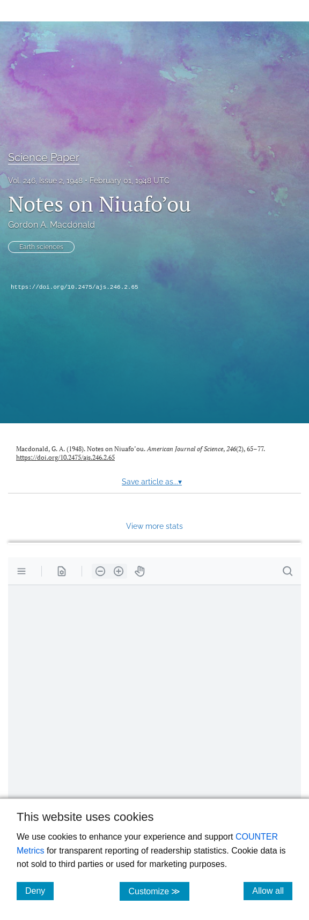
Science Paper (43, 157)
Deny (39, 890)
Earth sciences (41, 247)
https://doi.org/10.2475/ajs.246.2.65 (74, 287)
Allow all (272, 890)
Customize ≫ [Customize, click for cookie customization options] (158, 891)
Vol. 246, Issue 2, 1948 (45, 180)
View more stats (154, 525)
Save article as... (152, 481)
